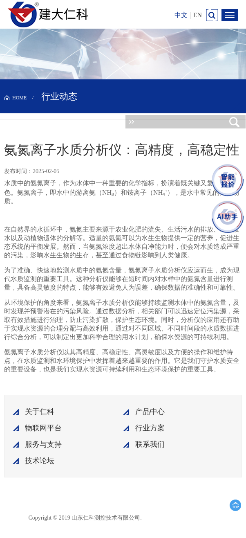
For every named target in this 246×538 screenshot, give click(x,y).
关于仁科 (39, 411)
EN (197, 14)
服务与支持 (43, 444)
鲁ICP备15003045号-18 (181, 517)
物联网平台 (43, 428)
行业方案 (150, 428)
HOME (19, 98)
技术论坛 (39, 461)
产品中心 (150, 411)
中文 (181, 14)
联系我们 (150, 444)
